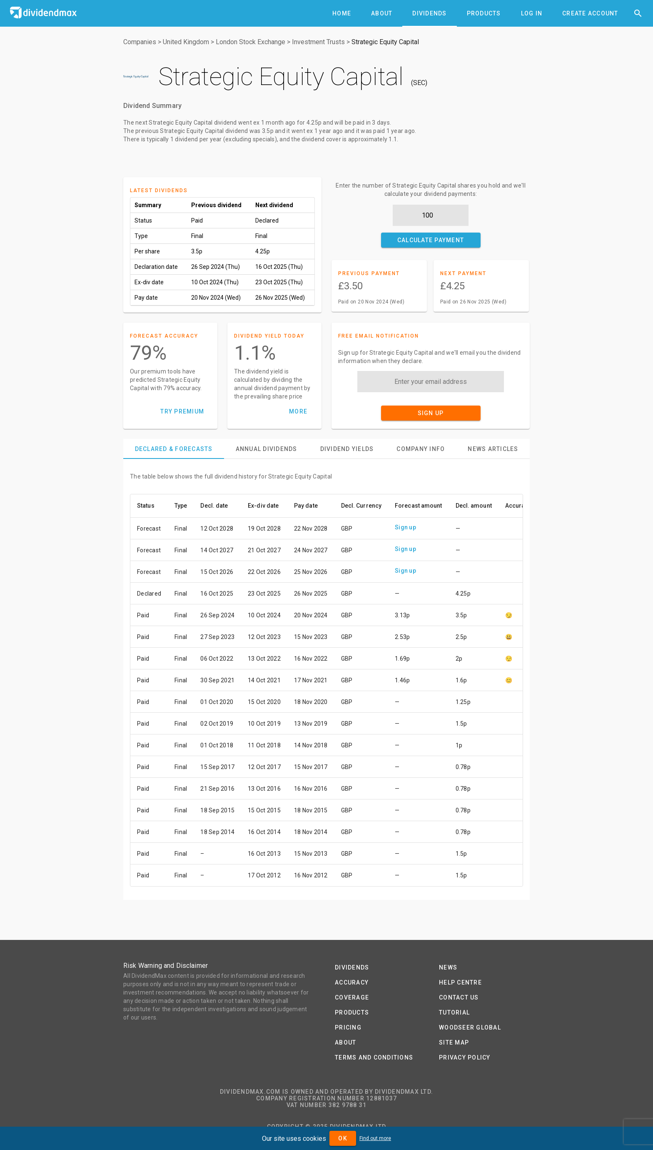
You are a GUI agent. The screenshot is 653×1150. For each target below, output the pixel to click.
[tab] (341, 13)
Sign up (405, 527)
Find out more (375, 1138)
